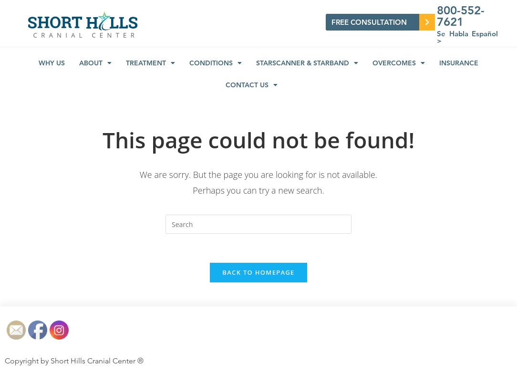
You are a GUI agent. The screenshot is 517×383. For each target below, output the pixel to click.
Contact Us (252, 85)
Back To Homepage (258, 272)
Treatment (150, 63)
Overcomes (398, 63)
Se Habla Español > (467, 37)
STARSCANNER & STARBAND (307, 63)
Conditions (215, 63)
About (95, 63)
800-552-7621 (461, 16)
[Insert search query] (258, 224)
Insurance (458, 63)
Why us (52, 63)
